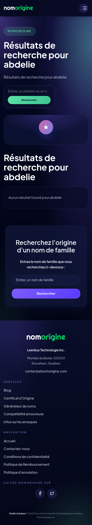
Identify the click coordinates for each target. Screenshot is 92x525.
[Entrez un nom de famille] (46, 280)
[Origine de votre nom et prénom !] (18, 8)
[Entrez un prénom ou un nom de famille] (29, 91)
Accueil (9, 441)
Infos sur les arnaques (20, 422)
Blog (7, 390)
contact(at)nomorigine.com (46, 371)
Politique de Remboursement (27, 464)
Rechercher (29, 100)
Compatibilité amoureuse (24, 414)
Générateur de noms (20, 406)
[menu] (83, 8)
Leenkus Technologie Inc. (46, 350)
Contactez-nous (17, 448)
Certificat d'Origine (19, 398)
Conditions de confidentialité (27, 456)
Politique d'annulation (21, 472)
